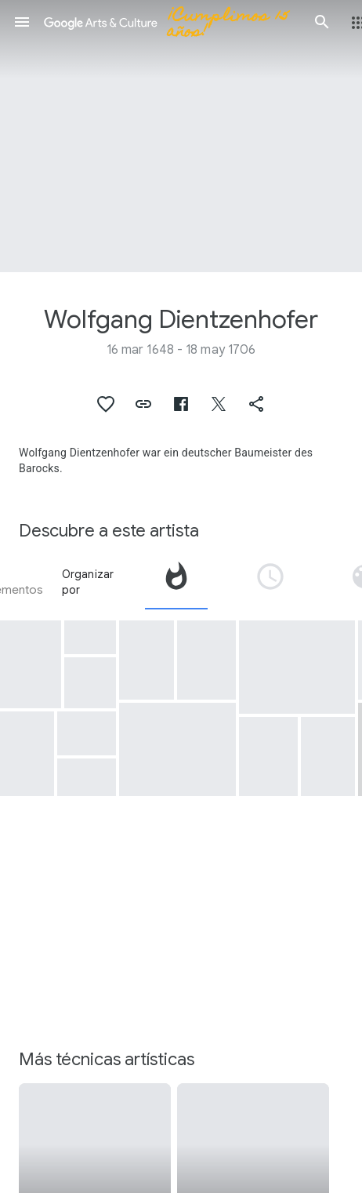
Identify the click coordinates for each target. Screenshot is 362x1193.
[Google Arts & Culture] (172, 22)
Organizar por (88, 582)
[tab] (176, 582)
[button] (22, 22)
